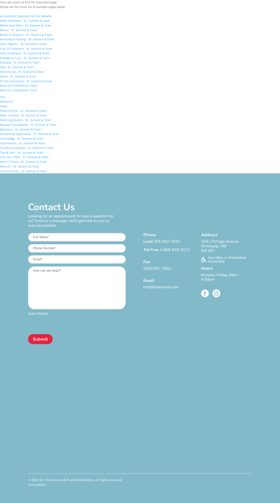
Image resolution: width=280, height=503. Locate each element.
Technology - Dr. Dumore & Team (21, 138)
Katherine (6, 101)
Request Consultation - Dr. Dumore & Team (28, 125)
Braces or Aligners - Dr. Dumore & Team (26, 35)
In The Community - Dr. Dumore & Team (26, 81)
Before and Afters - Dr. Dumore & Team (25, 25)
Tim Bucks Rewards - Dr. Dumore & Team (27, 148)
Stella (3, 106)
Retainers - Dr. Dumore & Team (20, 129)
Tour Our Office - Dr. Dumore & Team (24, 157)
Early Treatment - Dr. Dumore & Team (24, 53)
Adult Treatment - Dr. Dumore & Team (25, 21)
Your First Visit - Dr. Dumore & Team (23, 171)
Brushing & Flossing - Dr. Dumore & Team (27, 39)
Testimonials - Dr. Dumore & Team (22, 143)
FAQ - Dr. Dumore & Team (17, 67)
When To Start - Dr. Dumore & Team (23, 162)
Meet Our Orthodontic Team (18, 85)
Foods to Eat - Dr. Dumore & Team (22, 72)
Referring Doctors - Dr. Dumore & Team (25, 120)
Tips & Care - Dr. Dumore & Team (21, 152)
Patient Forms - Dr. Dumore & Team (23, 111)
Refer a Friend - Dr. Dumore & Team (23, 115)
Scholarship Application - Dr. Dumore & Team (29, 134)
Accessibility (37, 485)
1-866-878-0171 (175, 249)
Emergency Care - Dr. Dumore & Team (25, 58)
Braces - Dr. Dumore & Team (18, 30)
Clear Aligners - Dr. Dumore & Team (23, 44)
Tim (2, 97)
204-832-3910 (167, 241)
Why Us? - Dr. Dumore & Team (19, 166)
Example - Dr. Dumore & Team (19, 62)
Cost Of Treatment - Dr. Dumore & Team (26, 48)
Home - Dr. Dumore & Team (18, 76)
